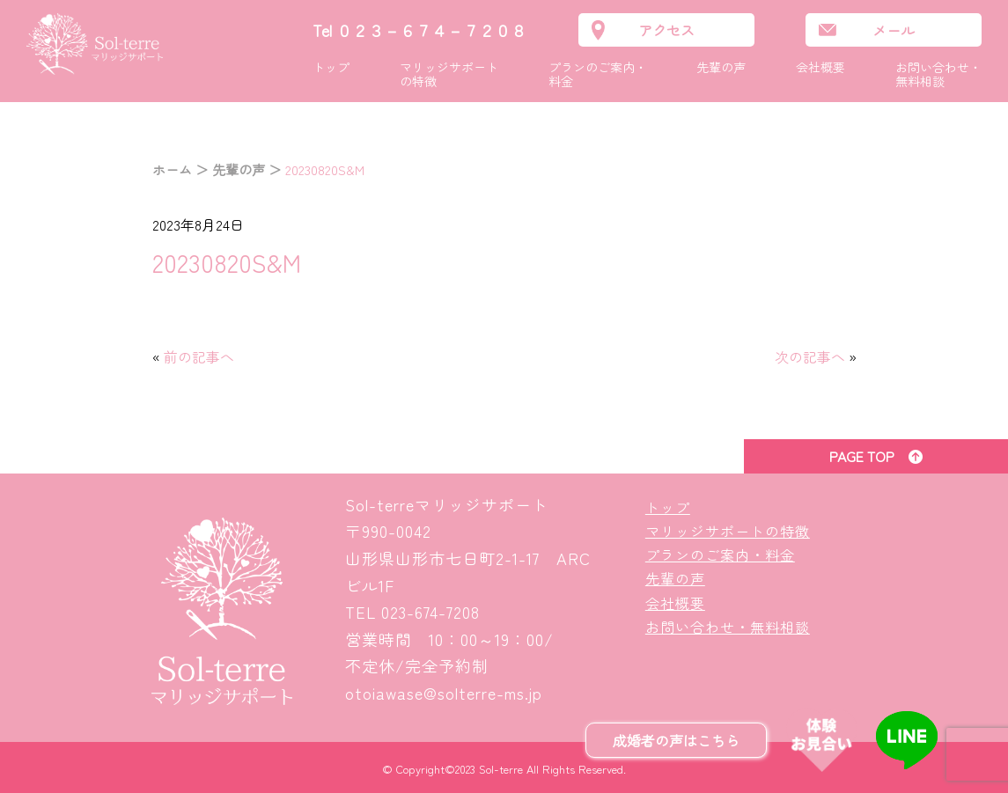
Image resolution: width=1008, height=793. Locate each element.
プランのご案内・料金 (597, 74)
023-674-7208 (430, 611)
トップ (331, 67)
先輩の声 (721, 67)
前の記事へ (199, 356)
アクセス (666, 30)
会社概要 (820, 67)
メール (893, 30)
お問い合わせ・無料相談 (938, 74)
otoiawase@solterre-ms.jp (443, 692)
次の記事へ (810, 356)
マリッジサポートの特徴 (449, 74)
